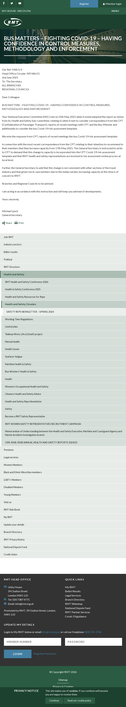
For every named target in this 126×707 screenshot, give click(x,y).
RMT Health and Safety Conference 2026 (26, 282)
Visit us (7, 502)
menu (115, 11)
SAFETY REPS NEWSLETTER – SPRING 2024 (30, 311)
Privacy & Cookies (63, 686)
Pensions (9, 449)
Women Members (13, 464)
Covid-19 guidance (75, 616)
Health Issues (12, 349)
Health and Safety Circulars (20, 304)
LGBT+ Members (12, 479)
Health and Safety (14, 274)
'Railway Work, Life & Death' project (23, 334)
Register (84, 3)
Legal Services (73, 595)
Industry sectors (12, 244)
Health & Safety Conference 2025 (22, 289)
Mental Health (12, 341)
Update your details (14, 524)
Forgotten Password (44, 653)
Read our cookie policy (79, 700)
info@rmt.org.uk (24, 603)
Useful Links (11, 326)
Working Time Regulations (19, 319)
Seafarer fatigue (13, 356)
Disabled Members (13, 487)
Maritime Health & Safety (18, 364)
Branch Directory (13, 532)
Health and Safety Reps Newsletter (23, 401)
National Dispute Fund (15, 547)
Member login (112, 4)
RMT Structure (12, 266)
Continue (54, 700)
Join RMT (9, 237)
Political (8, 259)
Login (17, 654)
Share (7, 222)
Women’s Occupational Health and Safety (26, 386)
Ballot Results (73, 591)
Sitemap (63, 679)
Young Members (12, 494)
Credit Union (10, 554)
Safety (8, 408)
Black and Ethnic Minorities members (23, 472)
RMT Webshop (74, 603)
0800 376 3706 (92, 631)
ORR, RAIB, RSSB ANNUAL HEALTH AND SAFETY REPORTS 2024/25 (41, 442)
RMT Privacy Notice (14, 539)
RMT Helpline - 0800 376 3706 (16, 11)
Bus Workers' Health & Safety (20, 371)
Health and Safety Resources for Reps (25, 296)
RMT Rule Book (12, 509)
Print (19, 222)
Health (8, 379)
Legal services (11, 457)
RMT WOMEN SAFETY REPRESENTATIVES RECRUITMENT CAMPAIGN (43, 424)
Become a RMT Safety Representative (25, 416)
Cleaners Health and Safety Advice (23, 394)
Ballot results (11, 252)
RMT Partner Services (77, 612)
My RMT (8, 517)
